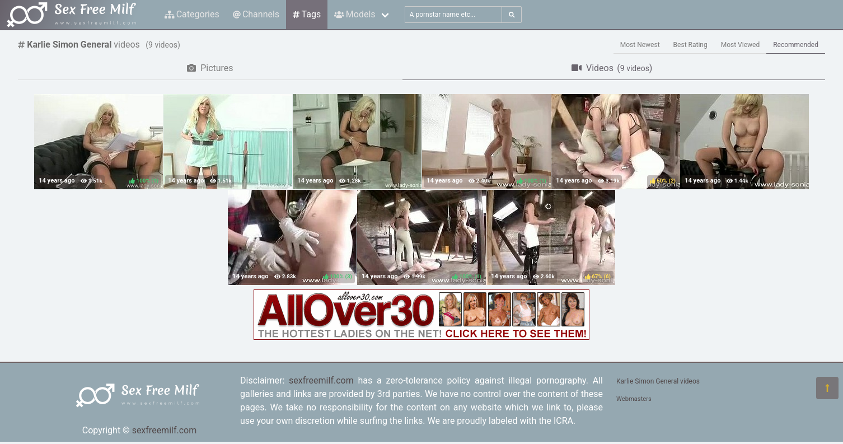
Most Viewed (740, 45)
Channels (256, 14)
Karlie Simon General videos (658, 381)
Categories (192, 14)
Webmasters (634, 399)
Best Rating (690, 45)
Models (354, 14)
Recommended (795, 45)
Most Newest (640, 45)
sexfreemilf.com (164, 430)
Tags (307, 14)
